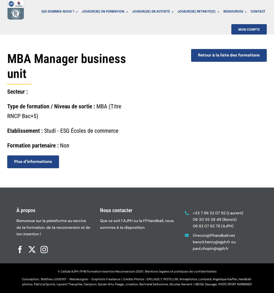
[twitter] (32, 247)
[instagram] (44, 247)
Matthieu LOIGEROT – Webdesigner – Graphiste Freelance (80, 282)
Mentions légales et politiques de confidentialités (181, 274)
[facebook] (20, 247)
